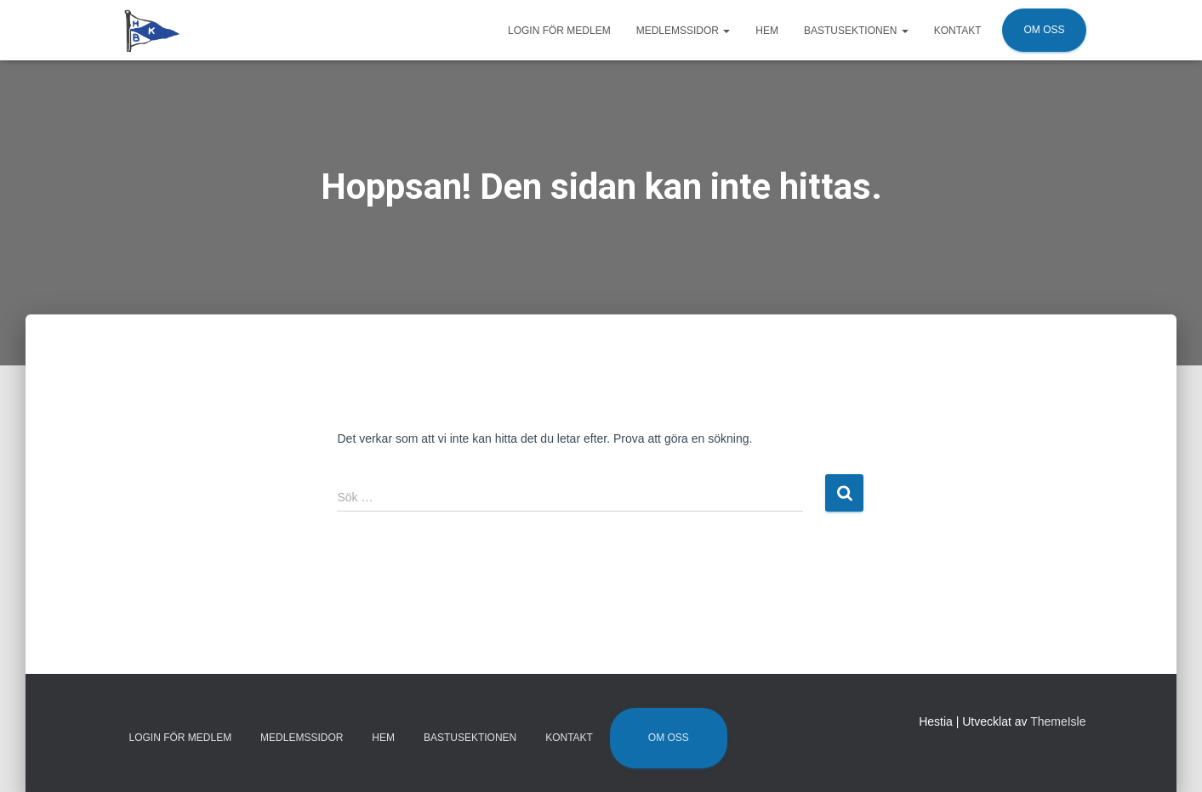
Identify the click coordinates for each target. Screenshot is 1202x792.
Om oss (1043, 30)
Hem (766, 31)
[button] (725, 31)
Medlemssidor (683, 31)
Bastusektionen (856, 31)
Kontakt (958, 31)
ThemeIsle (1057, 721)
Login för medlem (559, 31)
